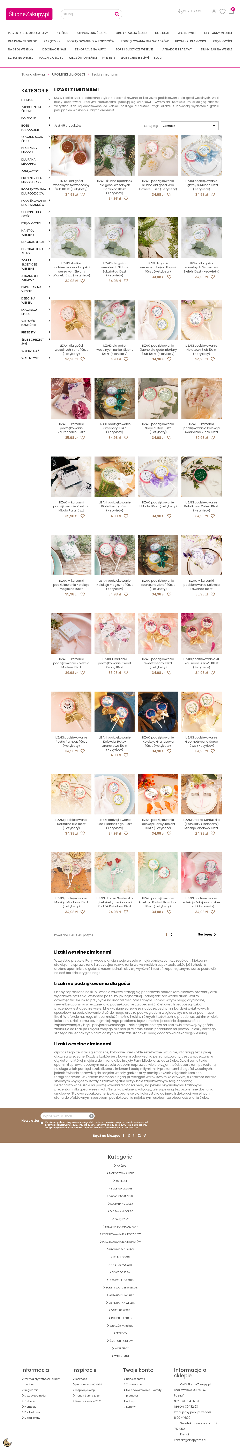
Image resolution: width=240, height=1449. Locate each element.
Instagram (139, 1135)
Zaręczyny (52, 41)
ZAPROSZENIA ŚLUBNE (92, 33)
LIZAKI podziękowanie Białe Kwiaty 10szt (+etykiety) (115, 506)
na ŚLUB (62, 33)
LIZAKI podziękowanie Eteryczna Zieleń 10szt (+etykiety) (158, 584)
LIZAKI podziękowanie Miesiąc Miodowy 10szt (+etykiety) (71, 902)
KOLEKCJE (162, 33)
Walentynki (187, 33)
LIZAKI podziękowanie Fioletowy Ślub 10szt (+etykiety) (201, 349)
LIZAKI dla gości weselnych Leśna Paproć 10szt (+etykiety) (158, 267)
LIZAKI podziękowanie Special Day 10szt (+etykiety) (158, 428)
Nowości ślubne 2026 (88, 1401)
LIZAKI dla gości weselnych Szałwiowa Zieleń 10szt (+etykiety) (201, 267)
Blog (158, 58)
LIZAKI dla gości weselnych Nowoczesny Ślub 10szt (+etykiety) (71, 185)
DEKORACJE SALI (54, 49)
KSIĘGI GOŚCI (222, 41)
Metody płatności (35, 1395)
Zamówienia (134, 1384)
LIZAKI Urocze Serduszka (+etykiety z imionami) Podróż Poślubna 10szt (115, 902)
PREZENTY (108, 58)
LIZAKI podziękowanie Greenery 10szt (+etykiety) (115, 428)
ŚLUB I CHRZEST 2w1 (134, 58)
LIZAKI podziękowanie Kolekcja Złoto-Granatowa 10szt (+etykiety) (115, 743)
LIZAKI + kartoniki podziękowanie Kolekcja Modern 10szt (71, 663)
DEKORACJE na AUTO (90, 49)
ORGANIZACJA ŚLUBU (131, 33)
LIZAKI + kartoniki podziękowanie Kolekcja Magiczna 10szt (71, 584)
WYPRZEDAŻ (30, 351)
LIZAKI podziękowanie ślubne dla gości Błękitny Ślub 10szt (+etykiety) (158, 349)
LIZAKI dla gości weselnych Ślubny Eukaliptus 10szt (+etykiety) (114, 269)
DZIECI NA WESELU (20, 58)
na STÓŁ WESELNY (20, 49)
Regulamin (31, 1390)
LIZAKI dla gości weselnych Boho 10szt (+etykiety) (71, 349)
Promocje (30, 1406)
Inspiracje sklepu (85, 1390)
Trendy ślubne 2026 (87, 1395)
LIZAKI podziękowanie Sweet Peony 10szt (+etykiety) (158, 663)
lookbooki (81, 1379)
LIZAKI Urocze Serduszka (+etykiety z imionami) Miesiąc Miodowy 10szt (201, 824)
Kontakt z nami (33, 1412)
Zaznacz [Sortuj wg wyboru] (189, 125)
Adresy (130, 1401)
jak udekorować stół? (88, 1384)
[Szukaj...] (91, 14)
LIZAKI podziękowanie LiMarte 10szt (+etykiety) (158, 504)
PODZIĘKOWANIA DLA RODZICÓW (90, 41)
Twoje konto (138, 1370)
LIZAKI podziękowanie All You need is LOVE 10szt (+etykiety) (201, 663)
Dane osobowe (135, 1379)
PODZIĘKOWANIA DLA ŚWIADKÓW (145, 41)
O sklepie (29, 1401)
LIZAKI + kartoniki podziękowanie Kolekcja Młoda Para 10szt (71, 506)
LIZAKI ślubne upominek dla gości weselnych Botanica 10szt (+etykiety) (114, 187)
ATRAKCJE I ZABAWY (177, 49)
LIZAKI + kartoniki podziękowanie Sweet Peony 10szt (115, 663)
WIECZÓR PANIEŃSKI (82, 58)
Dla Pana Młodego (22, 41)
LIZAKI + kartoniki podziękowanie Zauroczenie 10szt (71, 428)
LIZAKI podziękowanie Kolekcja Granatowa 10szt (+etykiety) (158, 741)
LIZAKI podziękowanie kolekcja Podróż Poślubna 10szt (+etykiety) (158, 902)
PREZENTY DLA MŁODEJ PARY (28, 33)
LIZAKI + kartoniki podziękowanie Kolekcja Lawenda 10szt (201, 584)
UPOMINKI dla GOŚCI (190, 41)
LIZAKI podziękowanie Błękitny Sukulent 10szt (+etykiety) (201, 185)
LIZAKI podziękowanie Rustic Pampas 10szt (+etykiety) (71, 741)
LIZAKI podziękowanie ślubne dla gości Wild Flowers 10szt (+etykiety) (158, 185)
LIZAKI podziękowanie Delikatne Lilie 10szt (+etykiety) (71, 824)
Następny (207, 934)
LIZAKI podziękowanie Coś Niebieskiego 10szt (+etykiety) (114, 824)
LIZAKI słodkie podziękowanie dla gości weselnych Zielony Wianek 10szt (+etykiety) (71, 269)
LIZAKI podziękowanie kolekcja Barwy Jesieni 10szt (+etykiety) (158, 824)
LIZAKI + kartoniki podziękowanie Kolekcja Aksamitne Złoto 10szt (201, 428)
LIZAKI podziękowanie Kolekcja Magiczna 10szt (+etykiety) (115, 584)
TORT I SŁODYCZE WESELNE (134, 49)
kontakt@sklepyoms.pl (190, 1440)
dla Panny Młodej (218, 33)
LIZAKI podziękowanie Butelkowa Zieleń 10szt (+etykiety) (201, 506)
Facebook (123, 1135)
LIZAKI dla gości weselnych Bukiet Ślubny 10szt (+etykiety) (114, 349)
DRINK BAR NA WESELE (216, 49)
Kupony (131, 1406)
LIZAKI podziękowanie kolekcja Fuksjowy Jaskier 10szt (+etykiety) (201, 902)
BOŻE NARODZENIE (30, 127)
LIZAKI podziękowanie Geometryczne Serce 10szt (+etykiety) (201, 741)
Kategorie (34, 90)
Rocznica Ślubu (50, 58)
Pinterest (134, 1135)
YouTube (129, 1135)
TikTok (145, 1135)
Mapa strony (32, 1418)
